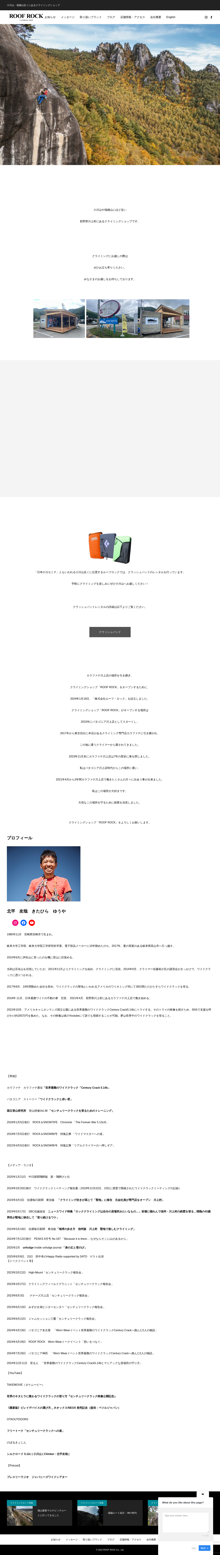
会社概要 (155, 17)
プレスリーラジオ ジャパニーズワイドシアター (37, 1477)
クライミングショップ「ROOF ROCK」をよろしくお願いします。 (110, 822)
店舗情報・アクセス (132, 17)
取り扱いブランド (91, 17)
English (170, 17)
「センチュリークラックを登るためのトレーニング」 (81, 1110)
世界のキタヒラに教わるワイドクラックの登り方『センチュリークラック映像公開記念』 (62, 1396)
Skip (194, 1548)
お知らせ (50, 17)
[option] (110, 94)
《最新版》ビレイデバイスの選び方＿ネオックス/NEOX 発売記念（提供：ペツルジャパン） (64, 1407)
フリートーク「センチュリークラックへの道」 (36, 1430)
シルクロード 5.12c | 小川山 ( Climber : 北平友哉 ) (38, 1454)
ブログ (111, 17)
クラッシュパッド (110, 632)
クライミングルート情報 (21, 1503)
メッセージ (68, 17)
